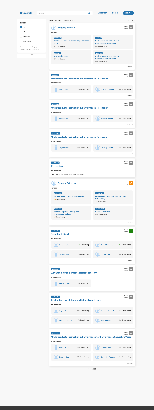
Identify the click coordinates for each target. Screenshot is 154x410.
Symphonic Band (60, 234)
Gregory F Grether (67, 183)
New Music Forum (61, 56)
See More (130, 66)
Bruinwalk (26, 13)
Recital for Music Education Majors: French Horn (71, 42)
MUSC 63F (99, 38)
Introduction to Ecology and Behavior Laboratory (110, 197)
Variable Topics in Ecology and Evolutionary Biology (66, 213)
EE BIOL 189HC (100, 208)
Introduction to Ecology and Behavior (69, 196)
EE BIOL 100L (99, 193)
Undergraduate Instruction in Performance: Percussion (107, 42)
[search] (62, 13)
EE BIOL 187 (57, 208)
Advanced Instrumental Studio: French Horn (74, 273)
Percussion (57, 166)
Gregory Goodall (66, 28)
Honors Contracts (102, 212)
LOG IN (115, 13)
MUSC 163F (57, 38)
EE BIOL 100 (57, 193)
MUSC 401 (57, 53)
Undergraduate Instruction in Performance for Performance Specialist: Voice (91, 337)
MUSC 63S (99, 53)
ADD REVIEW (102, 13)
